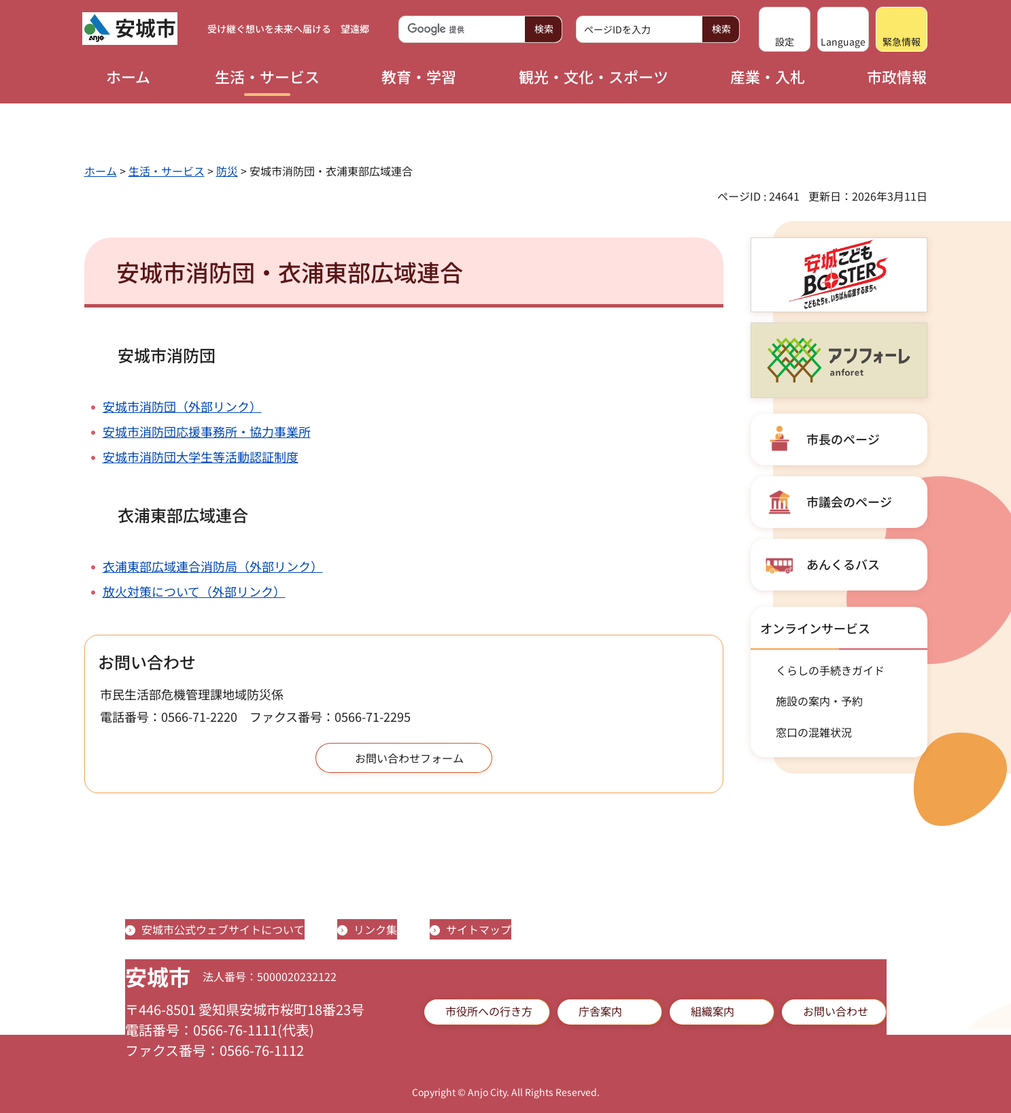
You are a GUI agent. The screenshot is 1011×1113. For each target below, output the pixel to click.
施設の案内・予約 (819, 701)
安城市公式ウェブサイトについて (223, 929)
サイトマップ (478, 929)
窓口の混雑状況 (814, 732)
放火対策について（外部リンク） (194, 591)
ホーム (100, 171)
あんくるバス (843, 564)
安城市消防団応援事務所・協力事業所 (207, 431)
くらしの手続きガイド (830, 670)
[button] (784, 29)
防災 (227, 171)
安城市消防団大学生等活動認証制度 (200, 456)
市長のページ (843, 439)
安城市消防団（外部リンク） (182, 406)
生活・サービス (166, 171)
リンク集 (375, 929)
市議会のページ (849, 501)
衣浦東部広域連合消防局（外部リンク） (213, 566)
